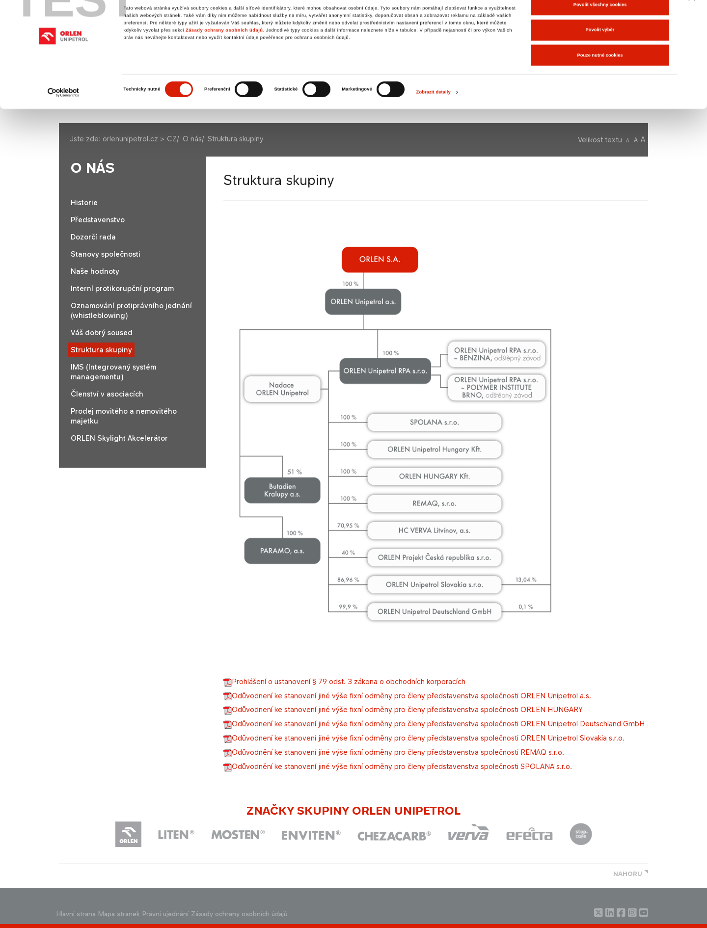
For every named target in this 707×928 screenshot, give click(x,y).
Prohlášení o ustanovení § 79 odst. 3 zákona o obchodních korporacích (344, 681)
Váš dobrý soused (102, 332)
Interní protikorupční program (122, 288)
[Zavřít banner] (691, 15)
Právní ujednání (165, 914)
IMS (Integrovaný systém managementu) (113, 372)
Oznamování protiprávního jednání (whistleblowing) (131, 310)
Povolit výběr (600, 48)
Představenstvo (98, 219)
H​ (434, 723)
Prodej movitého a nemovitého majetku (124, 416)
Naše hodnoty (95, 271)
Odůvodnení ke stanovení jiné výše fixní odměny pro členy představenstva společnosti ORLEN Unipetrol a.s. (407, 695)
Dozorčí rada (93, 237)
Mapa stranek (119, 914)
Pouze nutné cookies (600, 73)
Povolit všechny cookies (600, 23)
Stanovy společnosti (105, 254)
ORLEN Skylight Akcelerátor (119, 438)
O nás (192, 138)
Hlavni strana (76, 914)
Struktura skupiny (101, 349)
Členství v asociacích (107, 394)
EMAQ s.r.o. (393, 752)
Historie (84, 202)
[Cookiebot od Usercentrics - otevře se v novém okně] (64, 110)
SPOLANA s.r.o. (397, 766)
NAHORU (627, 873)
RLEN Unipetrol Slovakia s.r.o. (424, 738)
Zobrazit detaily (433, 110)
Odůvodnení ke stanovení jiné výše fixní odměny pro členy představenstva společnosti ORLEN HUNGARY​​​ (403, 709)
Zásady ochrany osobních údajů (224, 48)
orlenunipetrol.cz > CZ (140, 138)
